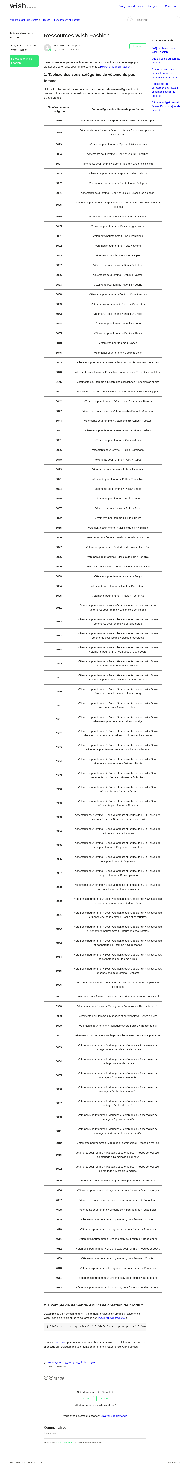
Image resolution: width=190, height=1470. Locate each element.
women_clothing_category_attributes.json (71, 1362)
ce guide (61, 1342)
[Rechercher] (153, 19)
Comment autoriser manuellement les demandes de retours (164, 73)
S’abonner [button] (138, 46)
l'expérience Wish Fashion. (116, 66)
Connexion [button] (171, 6)
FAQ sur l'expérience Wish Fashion (23, 47)
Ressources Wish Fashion (21, 60)
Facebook (46, 1378)
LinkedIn (56, 1378)
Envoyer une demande (131, 6)
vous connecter (64, 1442)
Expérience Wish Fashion (67, 20)
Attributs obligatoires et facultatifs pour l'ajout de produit (166, 106)
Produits (46, 20)
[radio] (86, 1398)
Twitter (51, 1378)
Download (61, 1366)
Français (153, 6)
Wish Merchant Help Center (24, 20)
